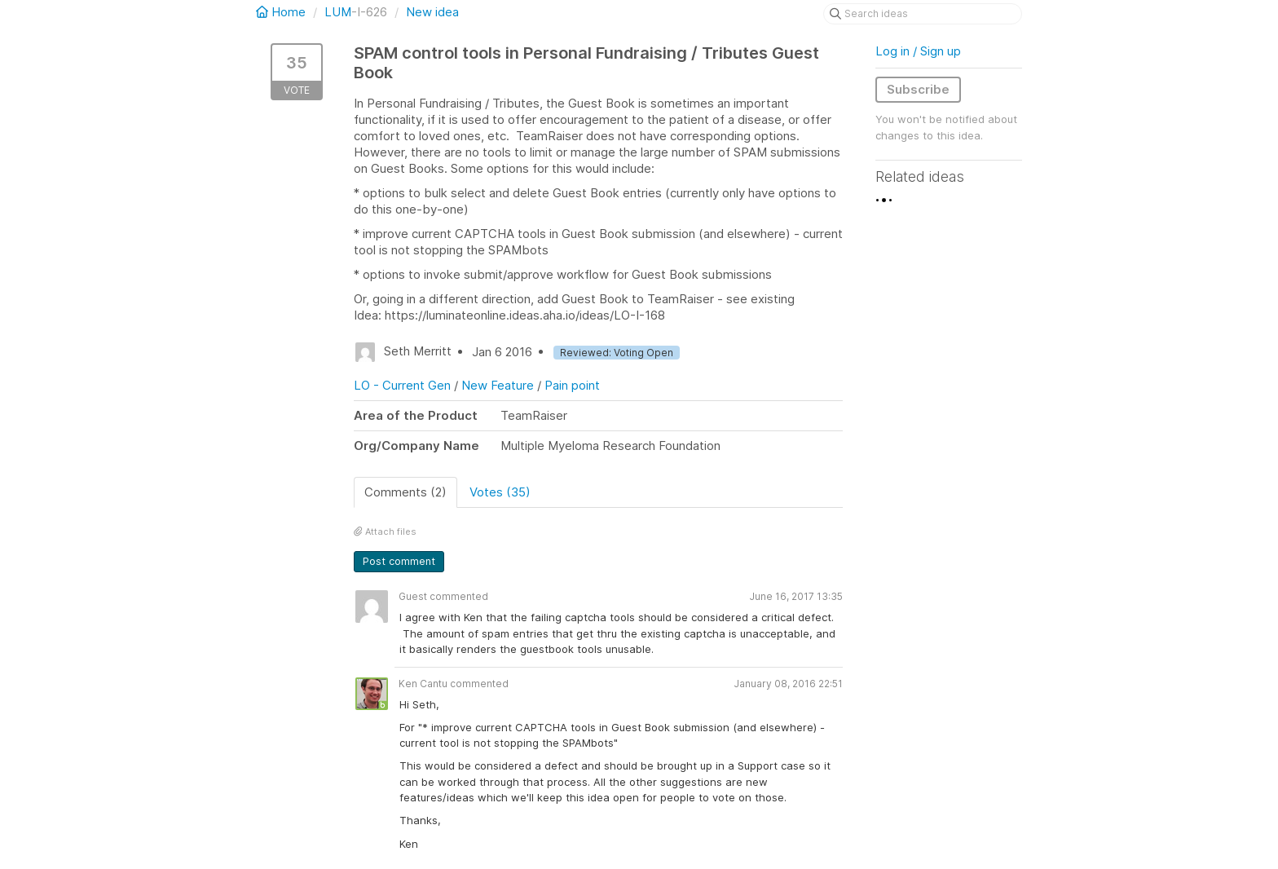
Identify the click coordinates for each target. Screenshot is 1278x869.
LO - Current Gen (402, 385)
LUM (337, 12)
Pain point (572, 385)
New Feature (497, 385)
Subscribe (918, 89)
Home (282, 12)
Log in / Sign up (918, 51)
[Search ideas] (922, 13)
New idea (432, 12)
